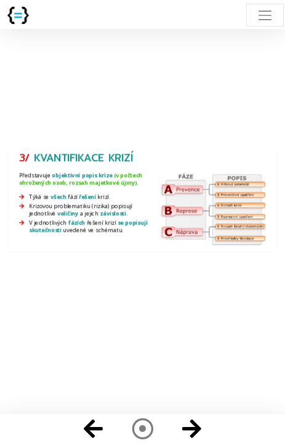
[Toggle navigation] (265, 15)
